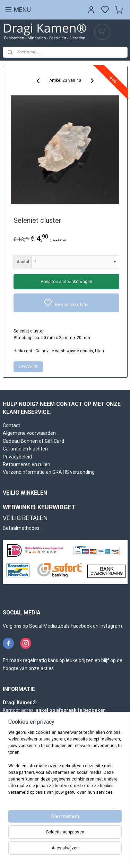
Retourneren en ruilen (26, 464)
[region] (65, 765)
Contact (11, 425)
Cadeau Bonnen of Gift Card (33, 441)
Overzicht (28, 366)
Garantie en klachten (25, 449)
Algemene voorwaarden (29, 433)
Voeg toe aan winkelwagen (66, 281)
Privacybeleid (17, 457)
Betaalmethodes (21, 528)
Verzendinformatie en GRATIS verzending (49, 472)
